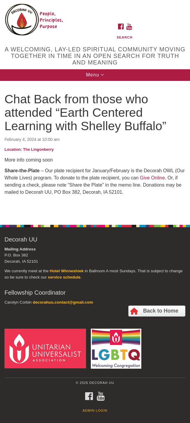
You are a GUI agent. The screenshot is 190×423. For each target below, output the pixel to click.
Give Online (152, 177)
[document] (95, 149)
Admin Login (95, 410)
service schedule (64, 277)
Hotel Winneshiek (67, 271)
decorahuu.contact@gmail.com (63, 302)
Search (124, 37)
